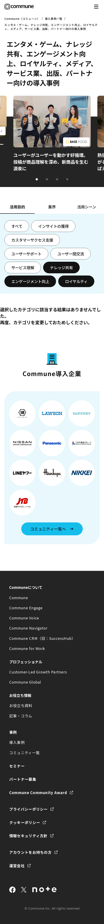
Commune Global (25, 682)
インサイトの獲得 (53, 226)
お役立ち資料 (20, 705)
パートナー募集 (22, 779)
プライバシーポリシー (28, 809)
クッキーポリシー (24, 822)
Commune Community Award (38, 792)
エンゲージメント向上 (30, 281)
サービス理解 (22, 267)
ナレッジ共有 (61, 267)
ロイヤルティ (76, 281)
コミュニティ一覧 (24, 752)
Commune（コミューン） (22, 19)
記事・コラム (20, 715)
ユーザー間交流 (70, 254)
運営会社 (17, 865)
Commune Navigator (28, 628)
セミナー (17, 766)
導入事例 (17, 742)
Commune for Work (27, 648)
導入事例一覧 (53, 19)
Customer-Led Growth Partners (38, 671)
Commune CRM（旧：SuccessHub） (42, 638)
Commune (18, 597)
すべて (16, 226)
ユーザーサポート (26, 254)
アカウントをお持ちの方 (30, 852)
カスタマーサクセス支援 (32, 240)
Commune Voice (24, 617)
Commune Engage (26, 607)
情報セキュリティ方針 (28, 835)
